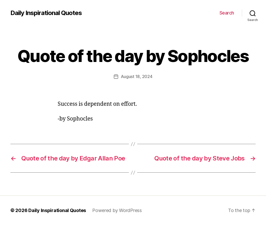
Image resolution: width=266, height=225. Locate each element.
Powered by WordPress (117, 210)
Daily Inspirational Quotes (46, 13)
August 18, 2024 (136, 76)
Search (227, 13)
